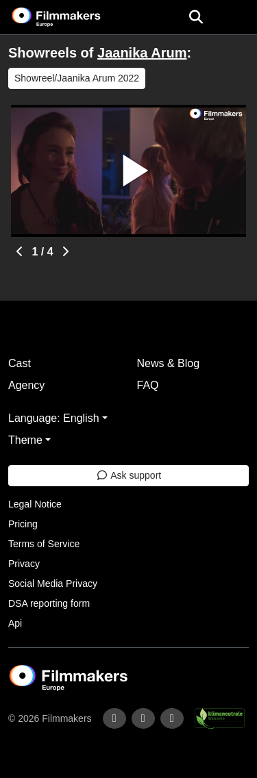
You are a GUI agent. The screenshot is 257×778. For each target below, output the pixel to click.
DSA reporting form (49, 603)
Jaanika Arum (141, 52)
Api (15, 623)
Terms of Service (43, 543)
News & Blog (168, 363)
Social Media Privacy (52, 583)
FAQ (148, 385)
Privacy (24, 563)
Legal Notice (35, 504)
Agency (26, 385)
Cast (19, 363)
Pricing (23, 523)
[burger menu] (236, 17)
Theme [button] (25, 440)
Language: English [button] (53, 418)
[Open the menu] (195, 17)
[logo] (72, 17)
